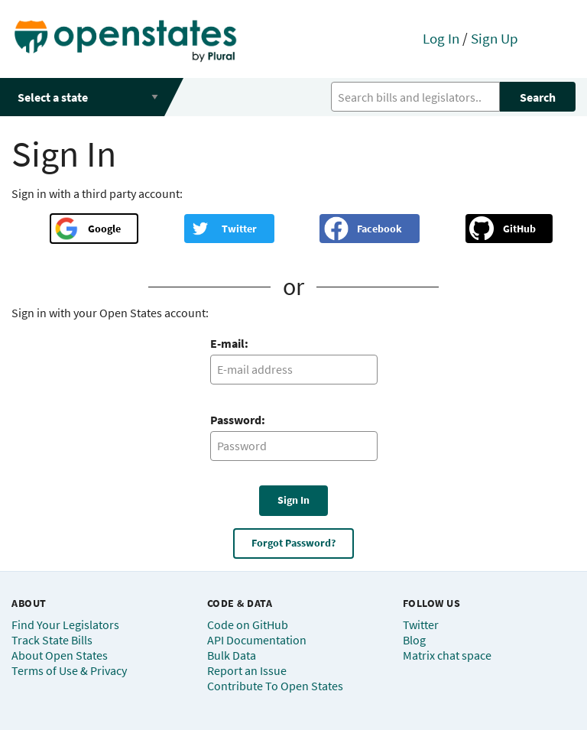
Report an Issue (247, 670)
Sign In (293, 500)
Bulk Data (231, 655)
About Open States (59, 655)
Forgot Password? (293, 543)
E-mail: (229, 343)
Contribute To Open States (275, 685)
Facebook (379, 228)
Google (104, 228)
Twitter (239, 228)
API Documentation (256, 639)
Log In (441, 38)
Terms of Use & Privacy (69, 670)
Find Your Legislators (65, 624)
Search (538, 97)
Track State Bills (51, 639)
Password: (237, 419)
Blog (414, 639)
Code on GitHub (247, 624)
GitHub (519, 228)
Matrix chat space (447, 655)
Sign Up (494, 38)
